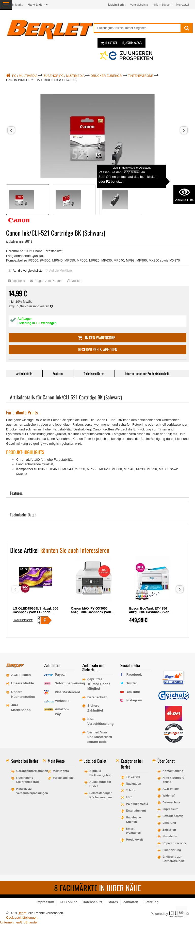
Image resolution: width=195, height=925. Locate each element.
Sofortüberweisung (70, 683)
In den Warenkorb (97, 338)
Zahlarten (169, 829)
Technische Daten (94, 373)
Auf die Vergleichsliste (25, 270)
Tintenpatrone (140, 76)
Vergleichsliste (139, 4)
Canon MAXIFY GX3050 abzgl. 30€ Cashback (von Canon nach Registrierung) (92, 611)
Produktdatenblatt (22, 620)
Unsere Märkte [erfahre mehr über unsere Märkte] (22, 683)
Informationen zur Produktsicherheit (147, 373)
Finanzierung (171, 849)
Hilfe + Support (162, 4)
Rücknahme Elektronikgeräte (27, 780)
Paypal (60, 674)
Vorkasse (62, 701)
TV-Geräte (133, 776)
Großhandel (29, 922)
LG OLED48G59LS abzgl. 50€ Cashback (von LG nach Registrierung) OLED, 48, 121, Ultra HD (35, 613)
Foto (129, 797)
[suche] (137, 28)
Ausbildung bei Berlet (100, 784)
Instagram (134, 700)
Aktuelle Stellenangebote (100, 773)
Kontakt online (172, 770)
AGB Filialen (21, 675)
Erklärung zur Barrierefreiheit (173, 858)
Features (58, 373)
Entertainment (136, 810)
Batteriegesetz (172, 815)
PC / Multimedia (24, 76)
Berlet (22, 913)
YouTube (133, 692)
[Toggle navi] (6, 5)
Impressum (170, 809)
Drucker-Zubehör (106, 76)
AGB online (170, 788)
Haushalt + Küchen (133, 819)
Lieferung (169, 822)
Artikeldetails (24, 373)
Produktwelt (134, 839)
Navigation (133, 783)
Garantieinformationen (27, 770)
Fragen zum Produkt (46, 281)
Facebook (16, 281)
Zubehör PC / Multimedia (64, 76)
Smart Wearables (133, 830)
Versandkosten (40, 306)
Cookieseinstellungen (22, 917)
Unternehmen (10, 922)
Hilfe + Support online (173, 780)
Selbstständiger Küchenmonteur (100, 795)
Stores (113, 902)
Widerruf (168, 795)
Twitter (131, 683)
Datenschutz (171, 802)
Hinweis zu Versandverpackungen (27, 790)
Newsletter (169, 836)
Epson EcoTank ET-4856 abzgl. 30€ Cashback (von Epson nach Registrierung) (150, 611)
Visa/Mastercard (67, 692)
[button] (11, 130)
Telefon (131, 790)
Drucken (74, 281)
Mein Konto (61, 770)
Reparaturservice (173, 843)
